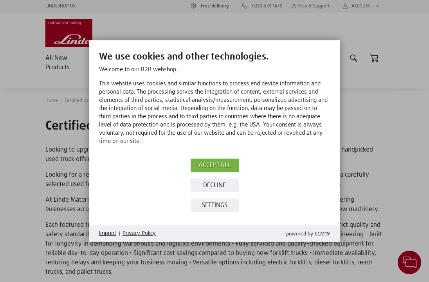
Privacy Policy (139, 233)
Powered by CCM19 (308, 234)
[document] (214, 103)
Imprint (107, 233)
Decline (214, 185)
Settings (214, 205)
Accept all (214, 165)
